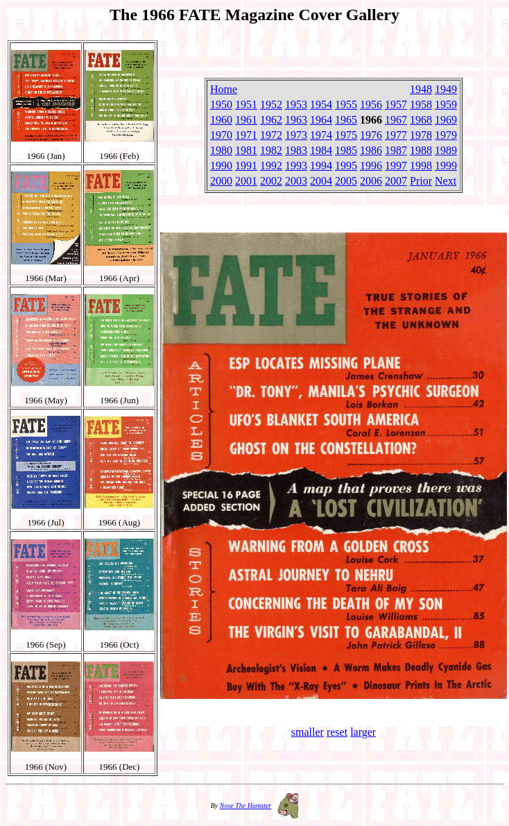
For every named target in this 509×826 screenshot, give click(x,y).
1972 (271, 135)
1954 (321, 104)
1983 (296, 150)
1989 (446, 150)
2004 (321, 181)
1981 (246, 150)
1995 (346, 165)
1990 (221, 165)
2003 (296, 181)
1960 (221, 120)
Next (445, 181)
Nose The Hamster (245, 805)
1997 (396, 165)
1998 (421, 165)
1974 (321, 135)
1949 (446, 89)
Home (223, 89)
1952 (271, 104)
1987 (396, 150)
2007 (396, 181)
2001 (246, 181)
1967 (396, 120)
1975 (346, 135)
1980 (221, 150)
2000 (221, 181)
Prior (421, 181)
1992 (271, 165)
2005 (346, 181)
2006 (371, 181)
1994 (321, 165)
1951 (246, 104)
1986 (371, 150)
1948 (421, 89)
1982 (271, 150)
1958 (421, 104)
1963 (296, 120)
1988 (421, 150)
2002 (271, 181)
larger (363, 732)
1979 (446, 135)
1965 (346, 120)
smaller (307, 732)
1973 (296, 135)
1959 (446, 104)
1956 (371, 104)
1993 (296, 165)
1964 (321, 120)
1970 (221, 135)
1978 (421, 135)
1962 (271, 120)
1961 (246, 120)
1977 (396, 135)
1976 (371, 135)
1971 (246, 135)
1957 (396, 104)
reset (337, 732)
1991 (246, 165)
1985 (346, 150)
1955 (346, 104)
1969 (446, 120)
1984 (321, 150)
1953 (296, 104)
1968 (421, 120)
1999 (446, 165)
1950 (221, 104)
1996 (371, 165)
